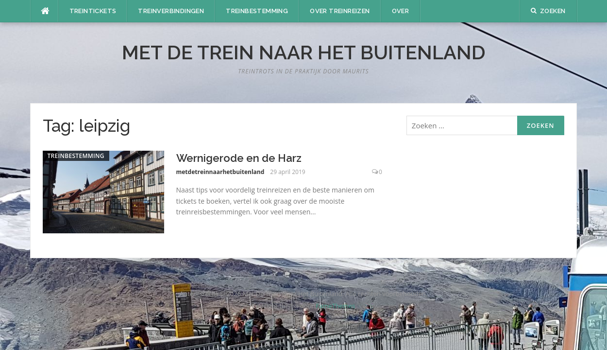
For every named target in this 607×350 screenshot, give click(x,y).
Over (400, 11)
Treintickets (93, 11)
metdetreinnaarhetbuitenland (220, 172)
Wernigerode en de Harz (239, 158)
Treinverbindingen (171, 11)
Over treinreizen (340, 11)
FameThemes (335, 305)
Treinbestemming (257, 11)
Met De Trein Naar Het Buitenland (304, 52)
